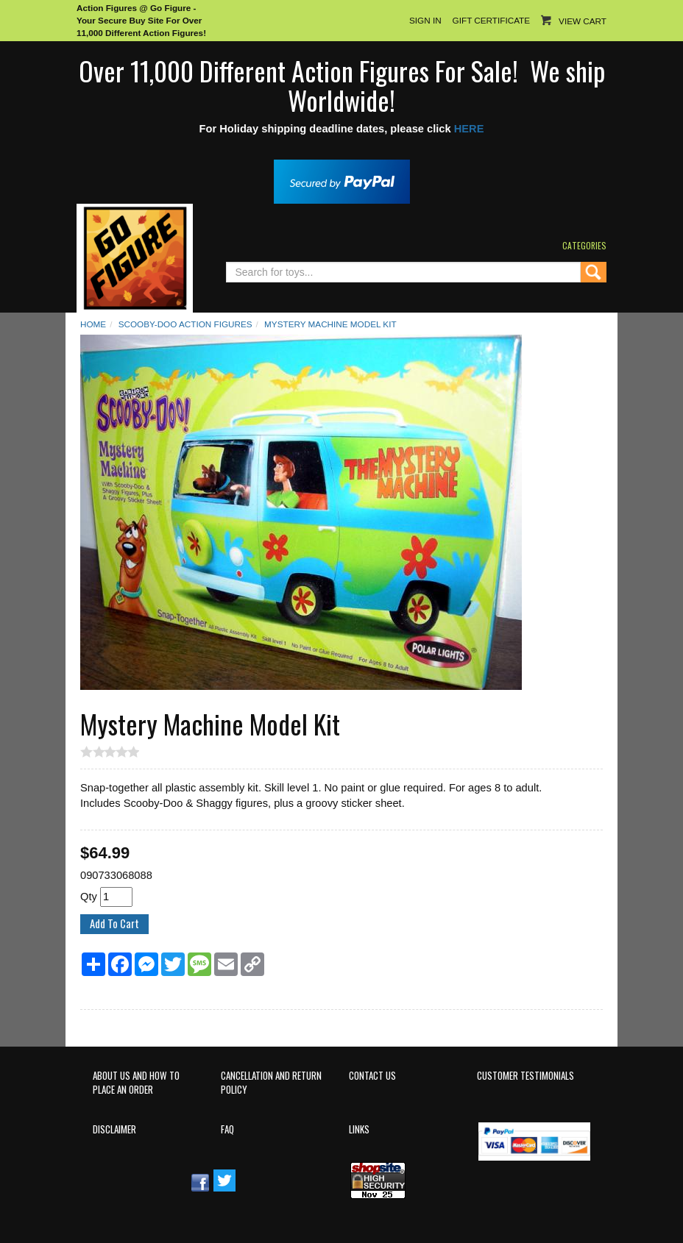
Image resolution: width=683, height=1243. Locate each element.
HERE (469, 129)
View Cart (582, 21)
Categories (584, 245)
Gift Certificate (491, 20)
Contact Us (372, 1076)
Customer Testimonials (525, 1076)
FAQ (227, 1129)
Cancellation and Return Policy (271, 1083)
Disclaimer (114, 1129)
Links (359, 1129)
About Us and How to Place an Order (136, 1083)
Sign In (425, 20)
